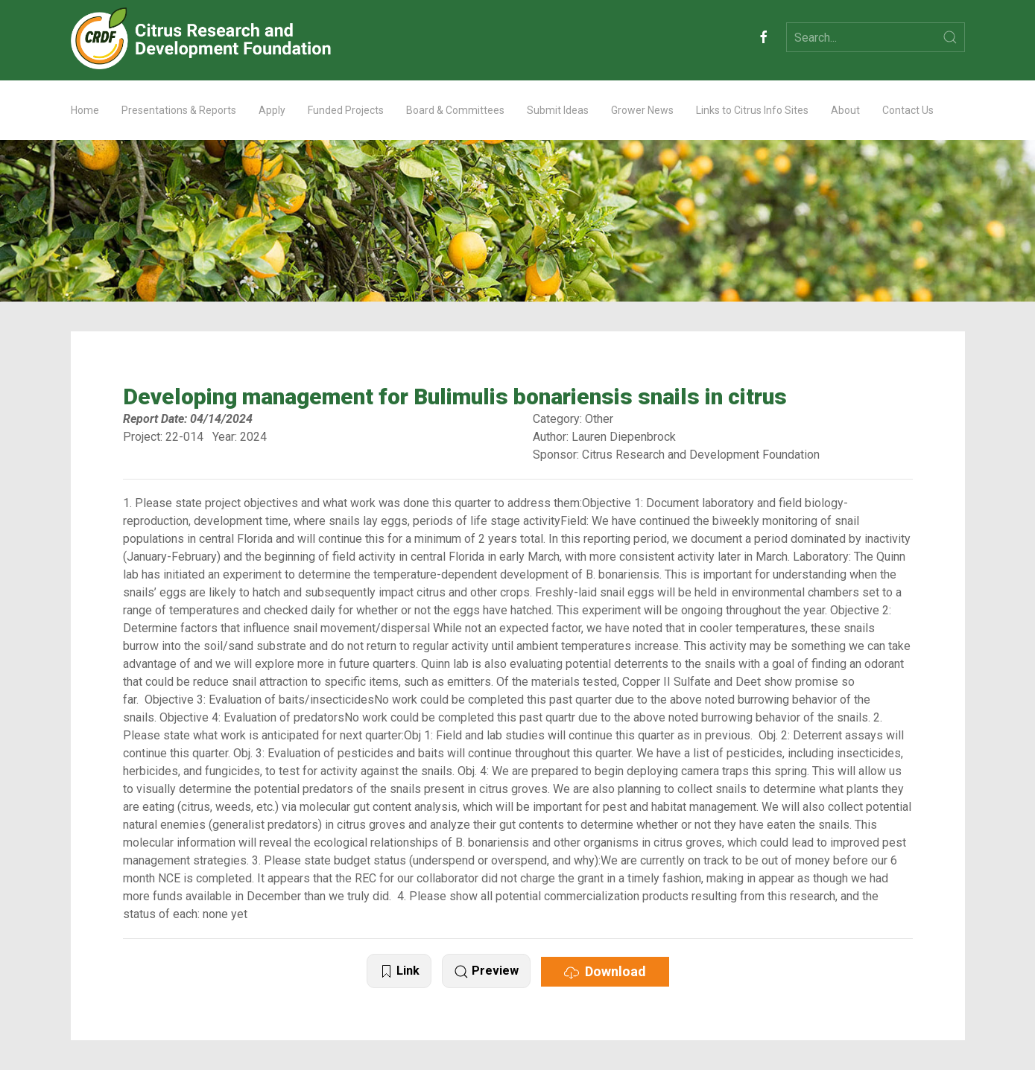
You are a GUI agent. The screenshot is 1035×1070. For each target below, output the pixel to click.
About (845, 110)
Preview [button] (486, 971)
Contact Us (908, 110)
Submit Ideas (558, 110)
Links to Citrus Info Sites (752, 110)
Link (399, 971)
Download (605, 972)
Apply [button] (272, 110)
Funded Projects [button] (346, 110)
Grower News (642, 110)
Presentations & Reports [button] (178, 110)
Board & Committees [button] (455, 110)
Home (85, 110)
